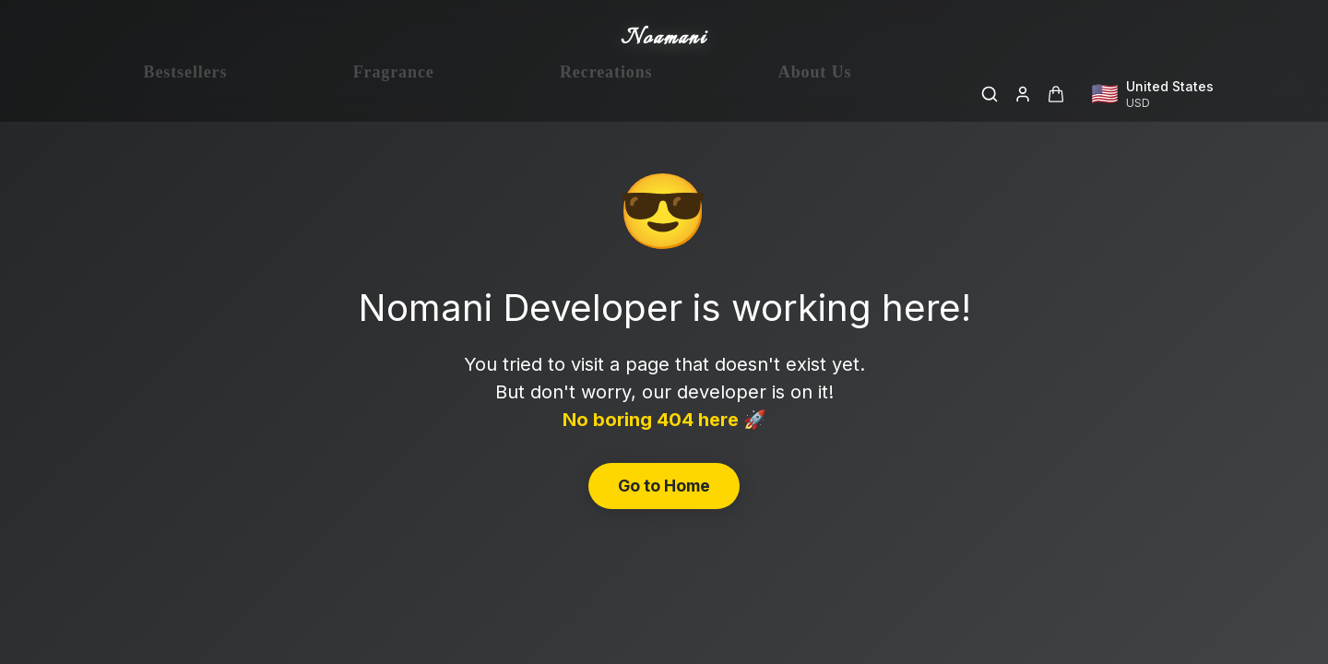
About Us (815, 94)
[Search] (989, 94)
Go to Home (664, 485)
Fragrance (393, 94)
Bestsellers (186, 94)
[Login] (1023, 94)
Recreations (606, 94)
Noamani (664, 38)
